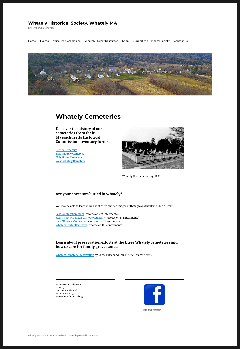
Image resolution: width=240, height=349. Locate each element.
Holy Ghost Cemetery (69, 157)
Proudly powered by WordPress (84, 335)
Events (44, 40)
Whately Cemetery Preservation (75, 254)
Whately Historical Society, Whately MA (72, 23)
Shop (125, 40)
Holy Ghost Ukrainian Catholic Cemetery (80, 217)
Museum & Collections (67, 40)
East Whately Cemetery (70, 153)
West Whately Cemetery (70, 161)
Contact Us (181, 40)
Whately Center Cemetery (71, 225)
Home (32, 40)
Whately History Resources (101, 40)
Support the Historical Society (151, 40)
